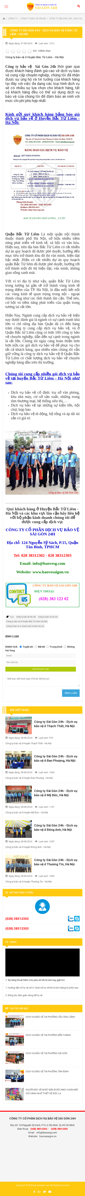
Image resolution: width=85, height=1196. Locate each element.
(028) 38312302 (17, 919)
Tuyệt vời (28, 646)
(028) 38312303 (17, 928)
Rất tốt (41, 646)
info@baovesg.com (46, 1132)
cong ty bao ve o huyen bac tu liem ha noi (25, 626)
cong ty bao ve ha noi (48, 617)
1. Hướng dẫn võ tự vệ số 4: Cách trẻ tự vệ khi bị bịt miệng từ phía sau (41, 987)
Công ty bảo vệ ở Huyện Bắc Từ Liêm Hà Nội (26, 621)
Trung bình (56, 646)
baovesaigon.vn (47, 1136)
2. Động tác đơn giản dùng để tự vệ (23, 995)
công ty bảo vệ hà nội (26, 617)
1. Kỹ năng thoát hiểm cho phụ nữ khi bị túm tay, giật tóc (35, 980)
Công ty (13, 18)
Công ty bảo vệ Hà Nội (33, 18)
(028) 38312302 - (39, 1128)
